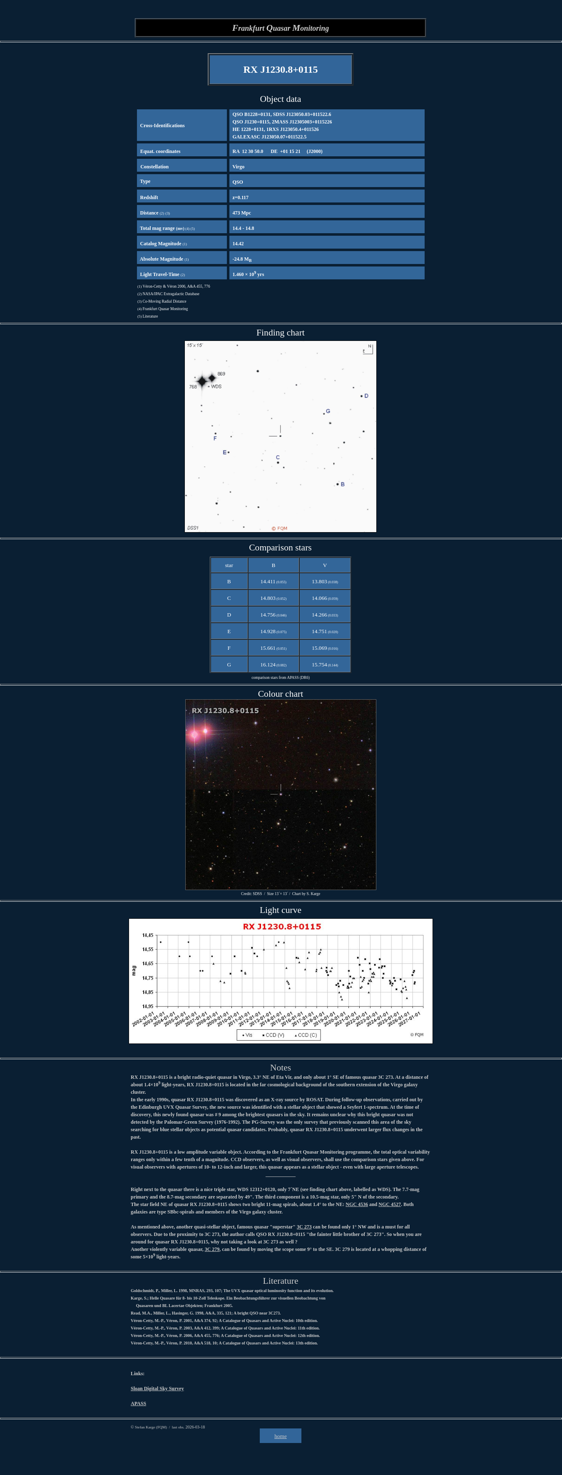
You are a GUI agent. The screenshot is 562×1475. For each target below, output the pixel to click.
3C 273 (304, 1227)
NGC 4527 (389, 1204)
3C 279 (212, 1249)
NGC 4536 (357, 1204)
